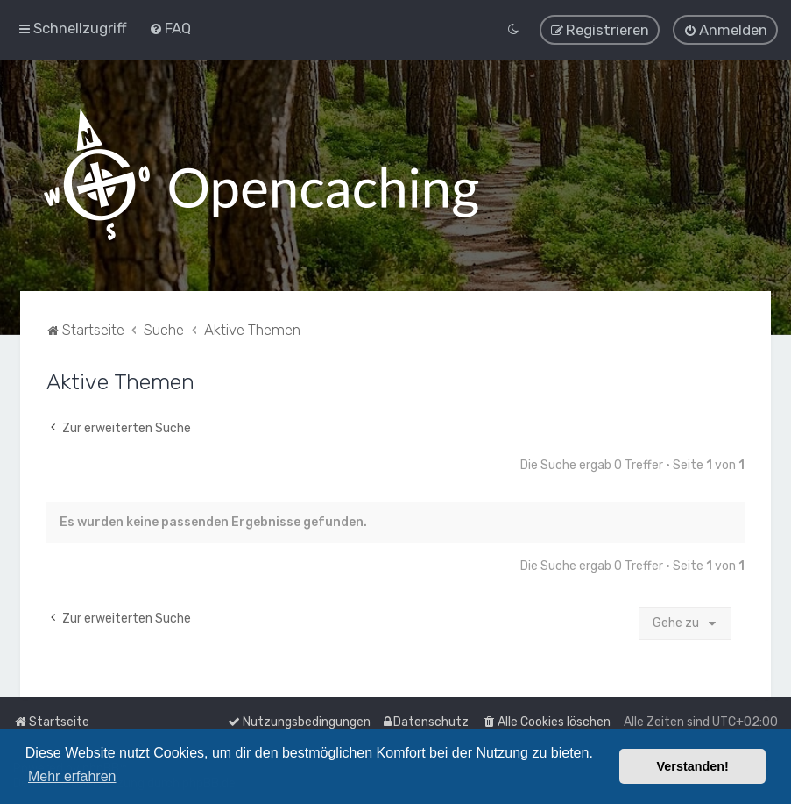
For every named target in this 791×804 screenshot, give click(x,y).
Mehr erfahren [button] (72, 776)
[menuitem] (170, 28)
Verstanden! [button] (693, 766)
